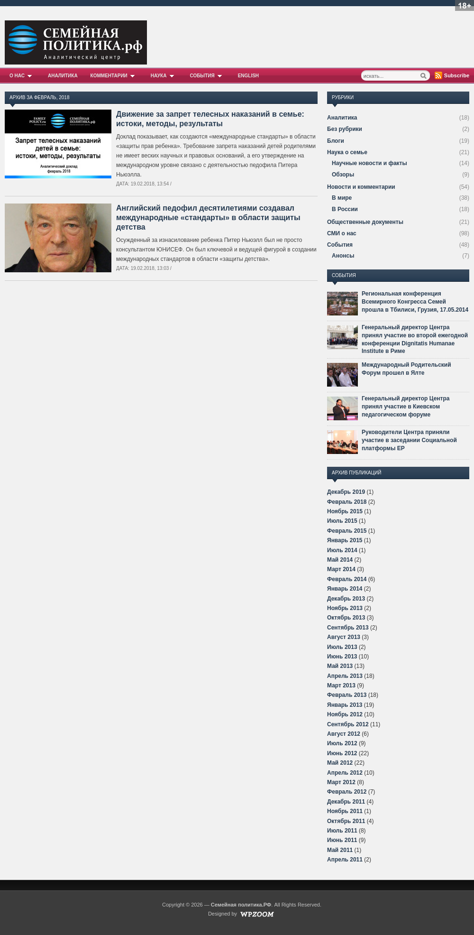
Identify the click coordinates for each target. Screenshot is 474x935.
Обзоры (343, 174)
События (207, 75)
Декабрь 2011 (346, 801)
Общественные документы (365, 222)
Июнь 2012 (342, 753)
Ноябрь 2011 (345, 811)
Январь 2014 (345, 588)
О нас (22, 75)
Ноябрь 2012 (345, 714)
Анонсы (343, 255)
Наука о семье (347, 152)
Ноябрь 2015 (345, 511)
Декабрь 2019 (346, 492)
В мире (342, 197)
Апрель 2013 (345, 676)
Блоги (335, 141)
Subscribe (456, 75)
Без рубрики (344, 129)
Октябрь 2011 (346, 821)
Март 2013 (341, 685)
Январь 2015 (345, 540)
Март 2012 (341, 782)
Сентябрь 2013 (348, 627)
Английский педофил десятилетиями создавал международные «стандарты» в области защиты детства (208, 217)
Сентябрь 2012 (348, 724)
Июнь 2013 (342, 656)
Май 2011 (340, 850)
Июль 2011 (342, 830)
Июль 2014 (342, 550)
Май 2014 (340, 559)
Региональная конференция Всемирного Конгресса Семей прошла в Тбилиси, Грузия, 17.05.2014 (415, 301)
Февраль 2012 (346, 791)
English (248, 75)
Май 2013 (340, 666)
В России (345, 209)
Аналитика (63, 75)
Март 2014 (341, 569)
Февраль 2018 (346, 502)
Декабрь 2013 (346, 598)
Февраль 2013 (346, 695)
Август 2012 (343, 734)
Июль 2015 (342, 521)
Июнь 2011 (342, 840)
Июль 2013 (342, 647)
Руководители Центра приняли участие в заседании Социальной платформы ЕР (409, 440)
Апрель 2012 (345, 772)
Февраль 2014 (346, 579)
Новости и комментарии (361, 187)
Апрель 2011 (345, 859)
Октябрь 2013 (346, 617)
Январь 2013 (345, 705)
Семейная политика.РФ (241, 904)
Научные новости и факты (369, 163)
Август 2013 (343, 637)
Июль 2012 (342, 743)
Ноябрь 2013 (345, 608)
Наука (164, 75)
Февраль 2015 (346, 531)
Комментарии (114, 75)
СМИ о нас (341, 233)
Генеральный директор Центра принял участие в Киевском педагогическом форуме (405, 406)
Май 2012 (340, 762)
